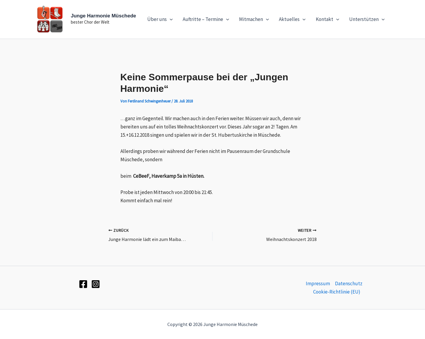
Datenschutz (348, 283)
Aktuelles (292, 19)
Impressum (318, 283)
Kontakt (327, 19)
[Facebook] (83, 284)
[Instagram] (95, 284)
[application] (170, 19)
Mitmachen (254, 19)
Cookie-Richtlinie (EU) (336, 292)
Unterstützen (367, 19)
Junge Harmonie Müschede (103, 16)
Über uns (160, 19)
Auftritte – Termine (206, 19)
